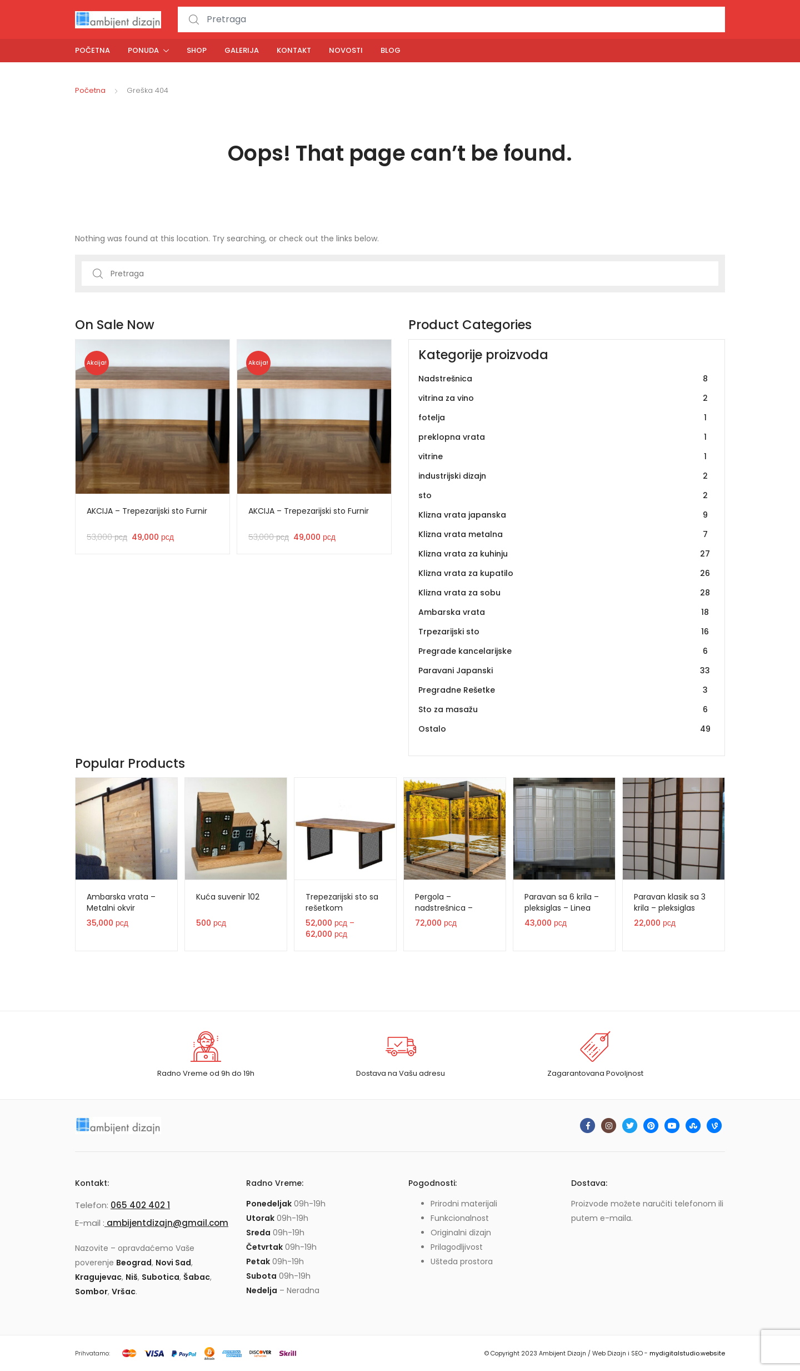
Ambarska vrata (564, 612)
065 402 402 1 (140, 1205)
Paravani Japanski (564, 670)
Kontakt (294, 50)
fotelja (564, 418)
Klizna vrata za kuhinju (564, 554)
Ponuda (143, 50)
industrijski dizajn (564, 476)
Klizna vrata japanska (564, 515)
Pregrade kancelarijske (564, 651)
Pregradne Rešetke (564, 690)
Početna (92, 50)
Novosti (346, 50)
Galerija (241, 50)
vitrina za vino (564, 398)
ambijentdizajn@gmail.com (166, 1223)
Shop (197, 50)
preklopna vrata (564, 437)
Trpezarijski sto (564, 632)
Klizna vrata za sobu (564, 593)
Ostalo (564, 729)
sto (564, 495)
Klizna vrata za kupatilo (564, 573)
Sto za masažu (564, 709)
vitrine (564, 456)
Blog (391, 50)
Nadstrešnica (564, 379)
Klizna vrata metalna (564, 534)
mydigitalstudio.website (687, 1353)
